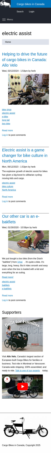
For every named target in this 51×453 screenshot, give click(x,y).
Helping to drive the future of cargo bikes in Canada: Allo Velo (24, 59)
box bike (6, 123)
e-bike (5, 116)
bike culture (7, 186)
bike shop (6, 109)
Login (31, 11)
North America (9, 190)
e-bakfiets (6, 289)
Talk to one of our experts (28, 370)
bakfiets (6, 285)
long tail (6, 120)
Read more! (9, 277)
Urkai (20, 262)
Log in (5, 135)
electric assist (8, 113)
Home (8, 42)
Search (20, 11)
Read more (7, 130)
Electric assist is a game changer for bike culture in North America (24, 155)
